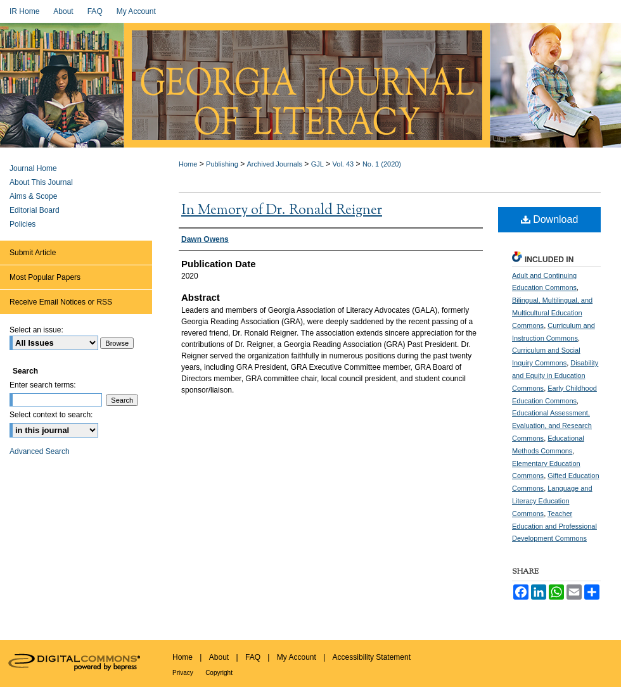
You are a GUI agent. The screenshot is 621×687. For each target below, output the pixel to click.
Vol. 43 (343, 164)
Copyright (219, 672)
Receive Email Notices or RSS (61, 302)
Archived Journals (274, 164)
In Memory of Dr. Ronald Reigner (281, 211)
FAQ (252, 657)
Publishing (222, 164)
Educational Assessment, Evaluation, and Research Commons (552, 425)
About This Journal (41, 182)
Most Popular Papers (45, 277)
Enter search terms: (43, 385)
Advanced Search (40, 451)
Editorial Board (35, 210)
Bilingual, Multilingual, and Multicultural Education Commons (552, 312)
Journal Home (33, 168)
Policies (22, 224)
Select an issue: (36, 329)
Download (550, 219)
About (219, 657)
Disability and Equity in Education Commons (555, 375)
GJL (317, 164)
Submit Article (33, 252)
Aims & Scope (33, 196)
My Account (296, 657)
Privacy (182, 672)
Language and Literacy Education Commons (552, 500)
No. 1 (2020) (381, 164)
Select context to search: (51, 414)
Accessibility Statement (372, 657)
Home (188, 164)
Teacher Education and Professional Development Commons (554, 526)
